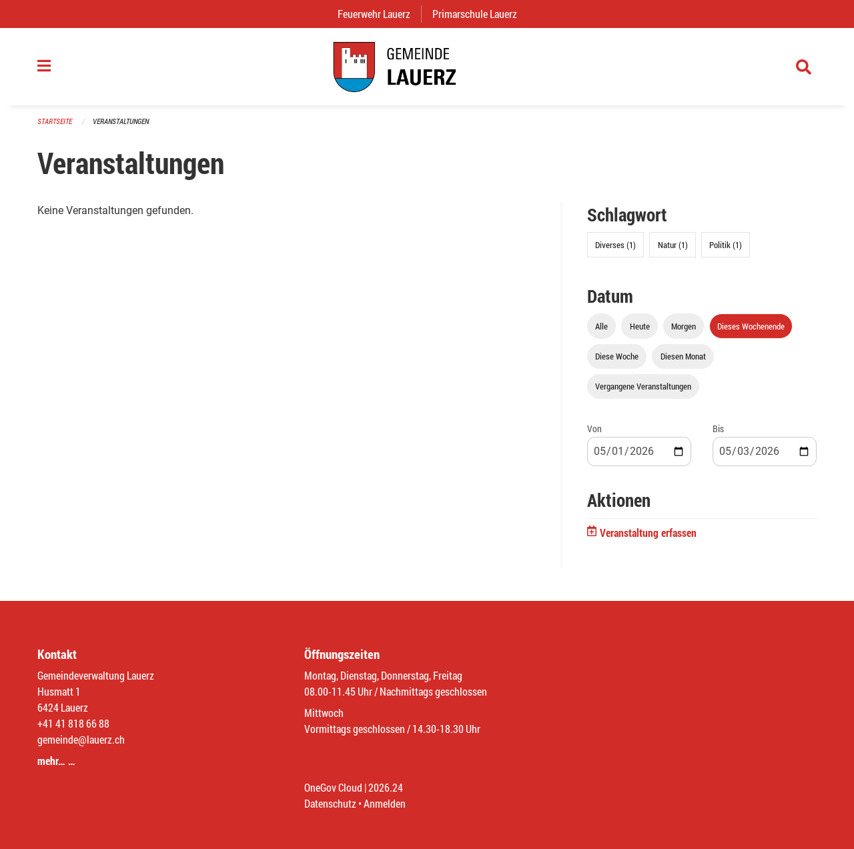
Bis (718, 428)
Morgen (683, 326)
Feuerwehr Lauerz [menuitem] (379, 14)
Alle (601, 326)
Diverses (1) (615, 244)
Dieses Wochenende (751, 326)
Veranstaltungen (121, 121)
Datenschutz (330, 803)
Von (594, 428)
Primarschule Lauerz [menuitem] (480, 14)
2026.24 (385, 787)
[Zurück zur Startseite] (427, 67)
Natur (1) (673, 244)
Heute (640, 326)
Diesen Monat (683, 356)
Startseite (54, 121)
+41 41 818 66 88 (73, 723)
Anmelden (385, 803)
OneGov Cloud (333, 787)
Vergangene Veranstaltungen (643, 386)
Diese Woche (616, 356)
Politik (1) (725, 244)
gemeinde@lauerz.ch (81, 739)
